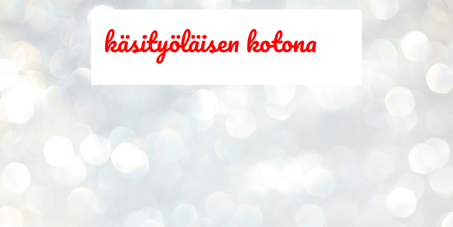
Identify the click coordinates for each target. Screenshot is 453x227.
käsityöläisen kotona (210, 42)
